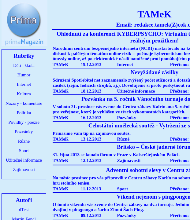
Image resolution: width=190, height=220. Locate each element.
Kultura (24, 93)
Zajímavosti (24, 169)
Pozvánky (24, 131)
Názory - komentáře (24, 103)
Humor (24, 74)
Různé (24, 141)
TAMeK (61, 64)
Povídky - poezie (23, 122)
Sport (24, 150)
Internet (24, 84)
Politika (24, 112)
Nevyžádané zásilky (154, 72)
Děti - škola (24, 65)
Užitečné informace (24, 160)
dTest (24, 209)
